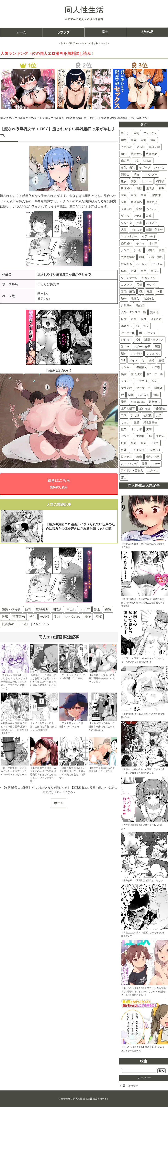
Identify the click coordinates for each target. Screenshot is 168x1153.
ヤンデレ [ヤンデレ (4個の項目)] (126, 436)
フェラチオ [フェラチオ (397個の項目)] (150, 133)
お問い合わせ (128, 1086)
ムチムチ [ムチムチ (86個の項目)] (151, 209)
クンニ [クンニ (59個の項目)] (125, 250)
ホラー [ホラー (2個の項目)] (156, 463)
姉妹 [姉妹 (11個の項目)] (156, 395)
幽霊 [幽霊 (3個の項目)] (143, 443)
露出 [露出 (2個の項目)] (124, 477)
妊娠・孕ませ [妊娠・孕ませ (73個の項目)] (154, 229)
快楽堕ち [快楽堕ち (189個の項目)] (136, 154)
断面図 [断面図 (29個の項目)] (140, 305)
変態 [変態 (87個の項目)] (139, 209)
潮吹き (57, 610)
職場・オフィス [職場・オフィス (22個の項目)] (154, 339)
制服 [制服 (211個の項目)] (124, 154)
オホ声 (85, 610)
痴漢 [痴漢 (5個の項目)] (136, 422)
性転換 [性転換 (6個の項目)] (147, 415)
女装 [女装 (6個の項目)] (159, 415)
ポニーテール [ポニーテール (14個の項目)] (154, 374)
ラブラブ (63, 32)
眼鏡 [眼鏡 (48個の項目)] (161, 250)
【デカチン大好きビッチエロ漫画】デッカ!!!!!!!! (72, 677)
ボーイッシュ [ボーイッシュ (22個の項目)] (147, 333)
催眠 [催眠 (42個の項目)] (124, 271)
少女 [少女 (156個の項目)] (136, 160)
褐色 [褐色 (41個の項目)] (143, 271)
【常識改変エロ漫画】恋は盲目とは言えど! (142, 880)
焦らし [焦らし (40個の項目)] (155, 271)
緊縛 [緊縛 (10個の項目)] (124, 401)
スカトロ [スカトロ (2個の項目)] (152, 470)
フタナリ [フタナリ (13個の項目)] (126, 381)
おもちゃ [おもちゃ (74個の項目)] (136, 229)
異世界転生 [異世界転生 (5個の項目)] (150, 422)
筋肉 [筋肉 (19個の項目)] (124, 353)
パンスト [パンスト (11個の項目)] (143, 395)
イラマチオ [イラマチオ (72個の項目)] (149, 236)
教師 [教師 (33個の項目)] (149, 291)
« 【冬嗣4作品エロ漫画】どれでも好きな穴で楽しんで (33, 788)
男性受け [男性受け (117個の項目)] (126, 188)
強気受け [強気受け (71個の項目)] (126, 243)
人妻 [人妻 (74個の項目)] (124, 229)
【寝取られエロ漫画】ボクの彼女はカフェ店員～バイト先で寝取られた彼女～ (72, 773)
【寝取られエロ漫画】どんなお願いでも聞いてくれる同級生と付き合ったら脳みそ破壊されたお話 (43, 680)
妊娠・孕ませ (11, 610)
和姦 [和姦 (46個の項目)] (142, 257)
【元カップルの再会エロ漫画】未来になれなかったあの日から (102, 727)
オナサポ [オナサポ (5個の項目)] (136, 429)
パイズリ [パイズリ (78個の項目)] (151, 222)
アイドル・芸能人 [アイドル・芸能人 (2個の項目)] (132, 470)
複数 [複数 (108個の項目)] (161, 188)
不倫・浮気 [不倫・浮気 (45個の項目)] (156, 257)
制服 (97, 610)
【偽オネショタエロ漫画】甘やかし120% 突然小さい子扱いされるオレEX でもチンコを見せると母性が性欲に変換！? (143, 991)
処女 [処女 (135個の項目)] (124, 181)
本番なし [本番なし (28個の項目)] (126, 326)
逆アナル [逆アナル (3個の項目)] (126, 456)
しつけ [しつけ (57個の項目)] (138, 250)
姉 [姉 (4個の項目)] (150, 436)
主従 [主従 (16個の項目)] (161, 360)
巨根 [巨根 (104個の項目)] (133, 195)
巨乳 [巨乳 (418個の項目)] (136, 133)
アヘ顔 (23, 624)
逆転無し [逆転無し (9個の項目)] (154, 401)
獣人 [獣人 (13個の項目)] (154, 381)
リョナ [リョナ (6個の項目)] (125, 422)
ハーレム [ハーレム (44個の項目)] (141, 264)
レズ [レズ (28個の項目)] (124, 319)
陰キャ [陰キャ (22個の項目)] (125, 346)
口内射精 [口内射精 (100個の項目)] (156, 195)
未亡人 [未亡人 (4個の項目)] (160, 436)
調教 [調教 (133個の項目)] (133, 181)
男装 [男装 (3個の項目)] (124, 450)
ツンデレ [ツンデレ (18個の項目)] (136, 353)
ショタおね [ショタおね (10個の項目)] (138, 401)
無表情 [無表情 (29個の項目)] (154, 312)
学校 (57, 617)
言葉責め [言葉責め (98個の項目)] (136, 202)
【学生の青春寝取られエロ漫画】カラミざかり (102, 770)
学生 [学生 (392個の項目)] (124, 140)
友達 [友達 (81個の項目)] (149, 216)
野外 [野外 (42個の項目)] (133, 271)
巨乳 (28, 610)
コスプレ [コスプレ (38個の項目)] (126, 284)
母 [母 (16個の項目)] (143, 360)
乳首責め (8, 624)
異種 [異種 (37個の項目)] (139, 284)
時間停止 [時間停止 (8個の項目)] (159, 408)
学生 (105, 32)
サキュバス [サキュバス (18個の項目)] (153, 353)
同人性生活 (84, 9)
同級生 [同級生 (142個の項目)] (125, 174)
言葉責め (18, 617)
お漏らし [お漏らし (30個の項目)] (148, 298)
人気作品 (147, 32)
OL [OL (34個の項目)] (141, 291)
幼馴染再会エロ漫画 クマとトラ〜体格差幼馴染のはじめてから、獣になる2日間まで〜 (14, 728)
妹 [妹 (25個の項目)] (137, 326)
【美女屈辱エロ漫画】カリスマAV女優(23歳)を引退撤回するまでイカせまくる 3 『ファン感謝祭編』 (43, 775)
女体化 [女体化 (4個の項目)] (140, 436)
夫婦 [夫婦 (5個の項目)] (149, 429)
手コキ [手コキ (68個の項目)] (140, 243)
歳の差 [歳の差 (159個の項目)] (125, 160)
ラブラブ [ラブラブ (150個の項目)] (144, 167)
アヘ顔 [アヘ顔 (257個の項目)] (140, 147)
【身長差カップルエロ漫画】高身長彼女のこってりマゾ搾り (102, 679)
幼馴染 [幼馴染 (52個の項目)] (150, 250)
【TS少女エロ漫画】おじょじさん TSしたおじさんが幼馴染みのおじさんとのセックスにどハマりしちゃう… (14, 682)
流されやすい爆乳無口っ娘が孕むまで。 (65, 274)
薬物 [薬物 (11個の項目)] (131, 395)
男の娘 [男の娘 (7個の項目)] (135, 415)
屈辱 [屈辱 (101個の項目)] (143, 195)
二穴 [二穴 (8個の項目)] (124, 415)
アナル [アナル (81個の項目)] (138, 216)
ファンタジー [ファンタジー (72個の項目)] (129, 236)
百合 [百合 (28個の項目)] (133, 319)
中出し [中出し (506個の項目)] (125, 133)
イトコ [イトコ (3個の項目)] (155, 443)
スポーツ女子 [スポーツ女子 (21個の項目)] (142, 346)
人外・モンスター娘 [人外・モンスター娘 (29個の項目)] (133, 312)
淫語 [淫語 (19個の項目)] (157, 346)
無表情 (45, 617)
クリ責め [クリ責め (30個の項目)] (126, 305)
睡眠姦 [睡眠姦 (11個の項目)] (158, 388)
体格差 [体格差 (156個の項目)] (147, 160)
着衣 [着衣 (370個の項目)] (133, 140)
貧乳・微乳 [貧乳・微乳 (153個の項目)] (128, 167)
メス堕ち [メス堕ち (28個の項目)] (156, 319)
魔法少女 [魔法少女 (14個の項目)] (136, 374)
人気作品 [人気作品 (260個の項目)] (126, 147)
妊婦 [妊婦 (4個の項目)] (124, 443)
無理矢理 (42, 610)
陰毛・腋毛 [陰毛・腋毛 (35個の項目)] (128, 291)
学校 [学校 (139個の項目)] (136, 174)
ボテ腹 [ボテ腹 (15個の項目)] (156, 367)
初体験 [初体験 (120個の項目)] (160, 181)
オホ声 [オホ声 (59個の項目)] (153, 243)
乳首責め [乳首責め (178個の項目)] (151, 154)
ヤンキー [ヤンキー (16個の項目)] (126, 367)
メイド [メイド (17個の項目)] (133, 360)
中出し (71, 610)
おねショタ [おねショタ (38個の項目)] (149, 277)
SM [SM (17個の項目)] (123, 360)
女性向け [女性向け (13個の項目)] (126, 388)
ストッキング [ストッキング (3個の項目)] (129, 463)
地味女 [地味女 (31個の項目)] (135, 298)
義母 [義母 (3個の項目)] (139, 456)
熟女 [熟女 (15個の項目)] (124, 374)
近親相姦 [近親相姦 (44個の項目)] (126, 264)
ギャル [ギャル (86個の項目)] (125, 216)
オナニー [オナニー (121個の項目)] (146, 181)
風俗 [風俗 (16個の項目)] (151, 360)
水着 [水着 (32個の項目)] (159, 291)
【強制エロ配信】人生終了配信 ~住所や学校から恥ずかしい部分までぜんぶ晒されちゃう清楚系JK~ (142, 603)
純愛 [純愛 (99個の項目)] (124, 202)
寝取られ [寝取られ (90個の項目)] (126, 209)
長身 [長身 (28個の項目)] (143, 319)
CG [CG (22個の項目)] (138, 339)
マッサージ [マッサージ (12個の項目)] (143, 388)
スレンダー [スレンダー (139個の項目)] (150, 174)
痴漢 (98, 617)
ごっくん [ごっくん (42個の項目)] (157, 264)
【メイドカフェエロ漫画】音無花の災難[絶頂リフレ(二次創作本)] (43, 727)
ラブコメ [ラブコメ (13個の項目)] (141, 381)
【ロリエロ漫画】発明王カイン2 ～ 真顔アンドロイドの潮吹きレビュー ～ (14, 772)
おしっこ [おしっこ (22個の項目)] (126, 339)
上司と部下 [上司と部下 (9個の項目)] (128, 408)
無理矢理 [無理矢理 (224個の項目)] (154, 147)
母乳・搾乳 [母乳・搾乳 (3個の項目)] (153, 456)
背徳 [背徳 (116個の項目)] (139, 188)
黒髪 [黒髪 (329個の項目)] (143, 140)
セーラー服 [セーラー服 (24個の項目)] (128, 333)
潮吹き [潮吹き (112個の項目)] (150, 188)
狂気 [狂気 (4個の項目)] (133, 443)
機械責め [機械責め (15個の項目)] (141, 367)
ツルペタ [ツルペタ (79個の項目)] (126, 222)
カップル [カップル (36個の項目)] (151, 284)
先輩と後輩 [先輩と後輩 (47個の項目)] (128, 257)
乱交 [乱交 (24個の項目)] (146, 326)
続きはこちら (59, 483)
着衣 (88, 617)
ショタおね (72, 617)
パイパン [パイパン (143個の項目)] (159, 167)
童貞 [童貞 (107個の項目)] (124, 195)
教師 (5, 617)
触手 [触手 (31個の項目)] (124, 298)
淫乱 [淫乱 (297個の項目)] (153, 140)
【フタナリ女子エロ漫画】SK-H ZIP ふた (71, 725)
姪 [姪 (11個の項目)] (122, 395)
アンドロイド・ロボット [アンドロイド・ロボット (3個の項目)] (146, 450)
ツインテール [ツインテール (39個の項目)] (129, 277)
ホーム (21, 32)
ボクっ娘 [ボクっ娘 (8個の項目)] (144, 408)
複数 (108, 610)
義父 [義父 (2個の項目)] (144, 463)
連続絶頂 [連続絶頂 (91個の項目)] (151, 202)
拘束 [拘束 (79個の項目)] (139, 222)
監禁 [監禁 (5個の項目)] (124, 429)
